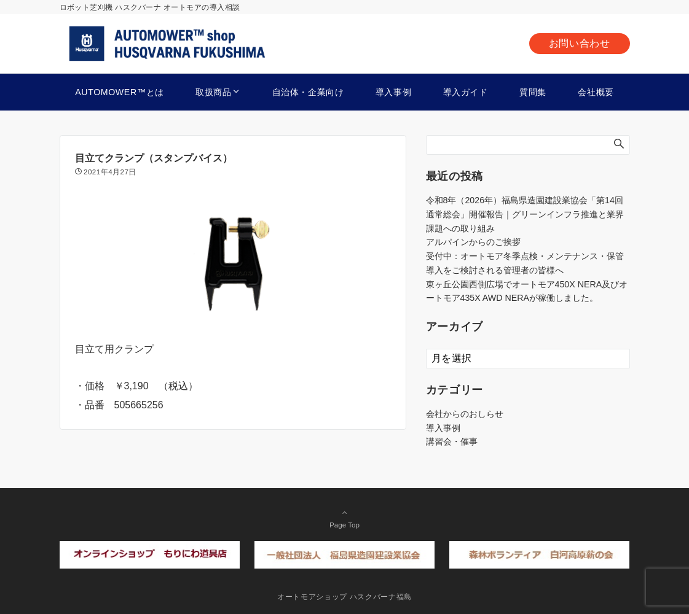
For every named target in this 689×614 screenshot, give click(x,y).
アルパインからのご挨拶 (473, 242)
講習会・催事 (452, 441)
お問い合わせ (579, 43)
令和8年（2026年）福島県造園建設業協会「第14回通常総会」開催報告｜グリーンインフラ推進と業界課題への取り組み (525, 214)
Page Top (345, 518)
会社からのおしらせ (464, 414)
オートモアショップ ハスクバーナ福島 (344, 596)
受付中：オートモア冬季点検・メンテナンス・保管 (525, 256)
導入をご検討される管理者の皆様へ (495, 270)
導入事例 (443, 428)
